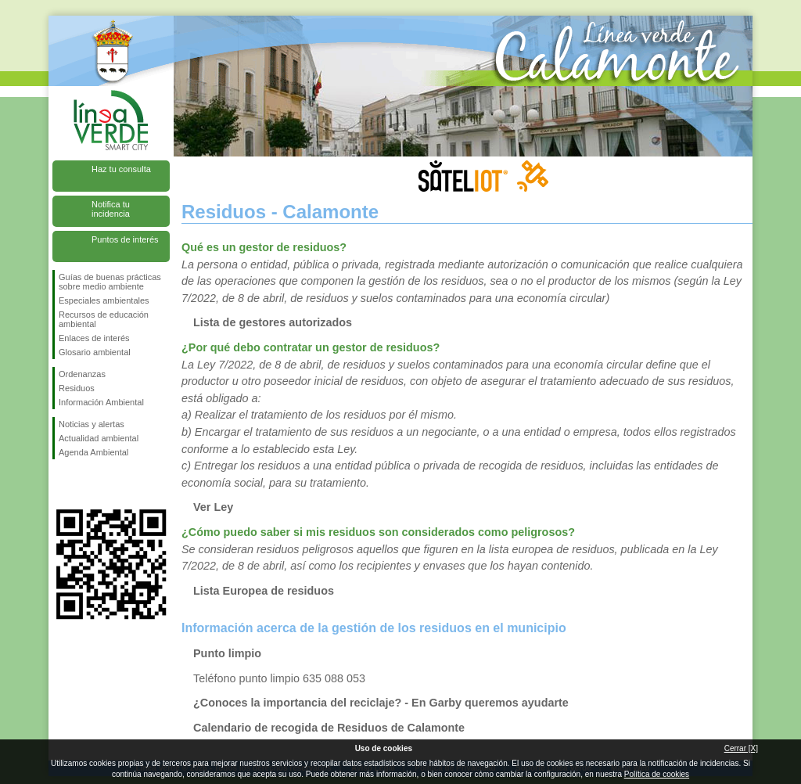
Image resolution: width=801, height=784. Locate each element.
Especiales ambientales (104, 300)
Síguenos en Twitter (87, 484)
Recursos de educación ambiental (104, 319)
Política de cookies (656, 774)
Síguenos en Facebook (61, 484)
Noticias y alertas (91, 424)
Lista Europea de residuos (263, 590)
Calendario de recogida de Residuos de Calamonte (329, 727)
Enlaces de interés (94, 338)
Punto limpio (227, 653)
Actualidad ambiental (98, 438)
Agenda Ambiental (93, 452)
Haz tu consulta (121, 169)
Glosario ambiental (95, 352)
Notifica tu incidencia (111, 209)
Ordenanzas (82, 374)
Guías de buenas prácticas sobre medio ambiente (110, 281)
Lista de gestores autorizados (272, 322)
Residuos (77, 388)
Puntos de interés (125, 239)
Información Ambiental (101, 402)
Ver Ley (213, 507)
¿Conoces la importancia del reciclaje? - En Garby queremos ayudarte (381, 702)
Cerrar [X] (741, 748)
